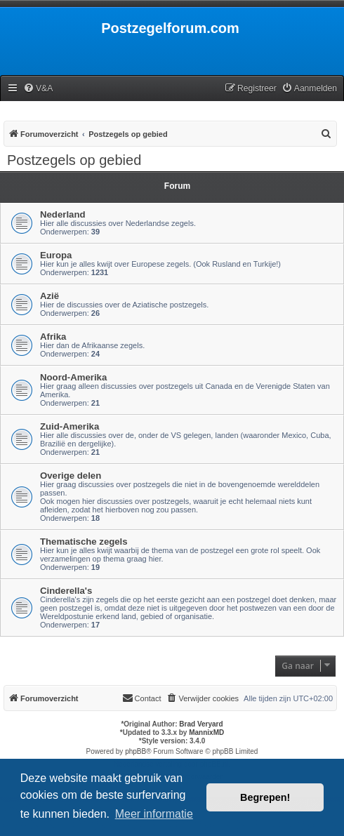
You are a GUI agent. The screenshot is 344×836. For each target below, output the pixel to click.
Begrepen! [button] (265, 797)
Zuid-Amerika (69, 426)
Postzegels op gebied (74, 160)
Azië (49, 296)
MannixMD (206, 732)
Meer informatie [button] (154, 814)
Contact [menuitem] (141, 698)
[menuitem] (38, 88)
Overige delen (70, 475)
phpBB (135, 751)
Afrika (53, 336)
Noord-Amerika (73, 377)
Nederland (63, 214)
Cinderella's (66, 590)
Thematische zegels (84, 541)
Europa (56, 255)
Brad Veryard (201, 724)
